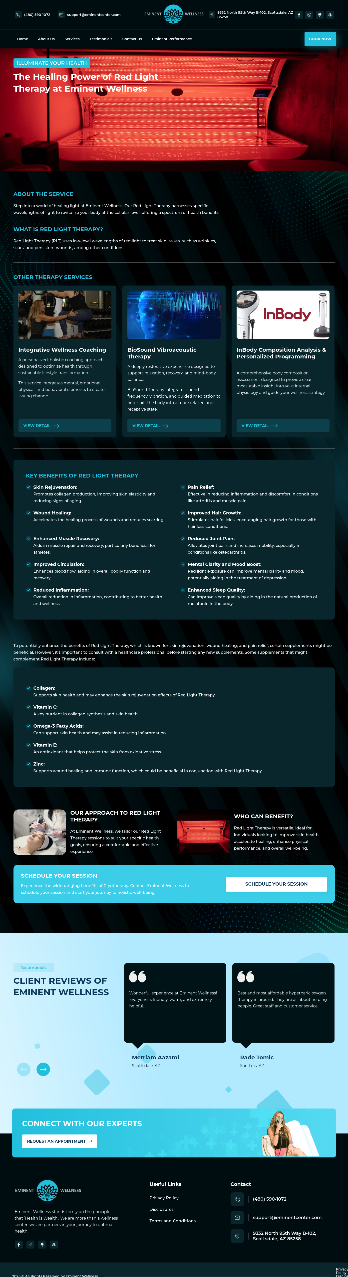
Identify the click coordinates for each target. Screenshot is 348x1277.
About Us (46, 39)
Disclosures (162, 1209)
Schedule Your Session (276, 884)
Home (22, 39)
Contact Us (132, 39)
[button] (44, 1069)
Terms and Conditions (173, 1221)
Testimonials (101, 39)
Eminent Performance (172, 39)
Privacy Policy (164, 1198)
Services (72, 39)
